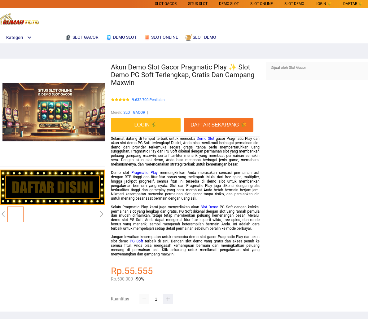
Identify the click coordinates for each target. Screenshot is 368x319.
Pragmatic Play (144, 173)
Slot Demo (209, 207)
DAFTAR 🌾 (353, 4)
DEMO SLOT (229, 4)
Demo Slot (205, 138)
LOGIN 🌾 (324, 4)
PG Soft (136, 241)
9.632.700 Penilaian (148, 100)
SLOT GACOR (166, 4)
